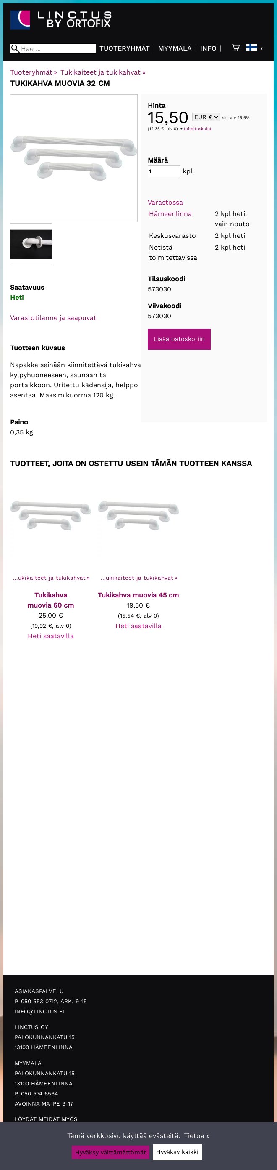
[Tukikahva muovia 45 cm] (138, 561)
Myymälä (175, 48)
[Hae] (53, 48)
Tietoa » (197, 1136)
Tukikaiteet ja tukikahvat (102, 72)
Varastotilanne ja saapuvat (53, 318)
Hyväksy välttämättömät (110, 1152)
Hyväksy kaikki (177, 1152)
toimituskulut (198, 128)
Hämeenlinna (170, 214)
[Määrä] (164, 171)
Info (208, 48)
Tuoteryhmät (124, 48)
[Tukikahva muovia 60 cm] (50, 561)
